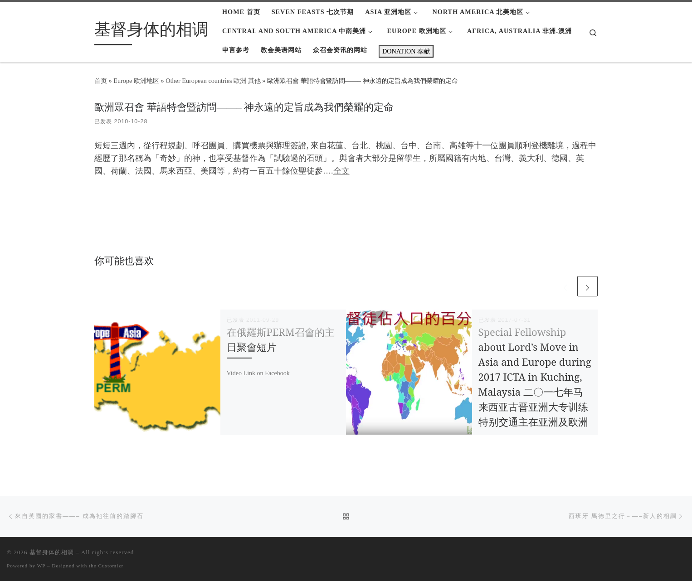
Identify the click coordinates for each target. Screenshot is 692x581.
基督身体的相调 (51, 552)
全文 (341, 170)
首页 (100, 80)
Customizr (111, 565)
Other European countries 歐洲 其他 (213, 80)
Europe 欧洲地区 (136, 80)
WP (41, 565)
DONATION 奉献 (406, 51)
